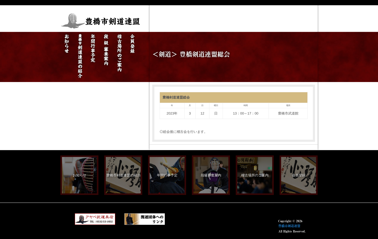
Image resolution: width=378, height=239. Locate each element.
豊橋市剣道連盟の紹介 (123, 175)
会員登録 (299, 175)
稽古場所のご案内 (255, 175)
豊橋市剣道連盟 (289, 225)
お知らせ (79, 175)
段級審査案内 (211, 175)
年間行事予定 (167, 175)
